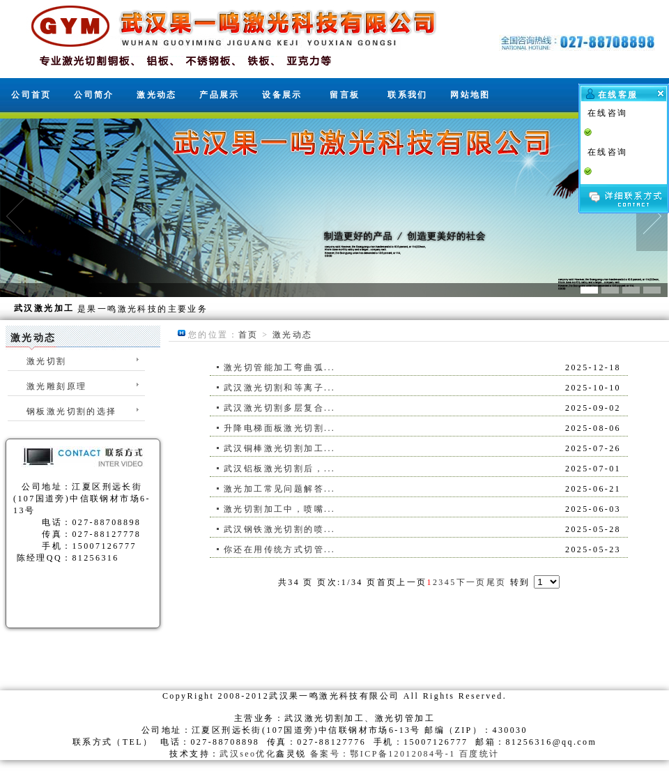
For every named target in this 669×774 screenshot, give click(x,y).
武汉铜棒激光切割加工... (279, 448)
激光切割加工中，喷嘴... (279, 509)
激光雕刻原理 (56, 386)
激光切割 (46, 361)
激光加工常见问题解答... (279, 489)
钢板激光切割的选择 (71, 411)
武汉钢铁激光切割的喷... (279, 529)
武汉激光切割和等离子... (279, 388)
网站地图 (470, 95)
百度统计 (479, 754)
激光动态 (157, 95)
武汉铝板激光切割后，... (279, 468)
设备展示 (282, 95)
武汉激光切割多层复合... (279, 408)
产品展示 (219, 95)
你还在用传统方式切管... (279, 549)
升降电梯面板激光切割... (279, 428)
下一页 (471, 582)
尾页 (496, 582)
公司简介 (94, 95)
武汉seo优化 (248, 754)
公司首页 (31, 95)
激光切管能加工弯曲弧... (279, 367)
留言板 (345, 95)
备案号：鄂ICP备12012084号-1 (383, 754)
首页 (248, 335)
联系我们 (407, 95)
